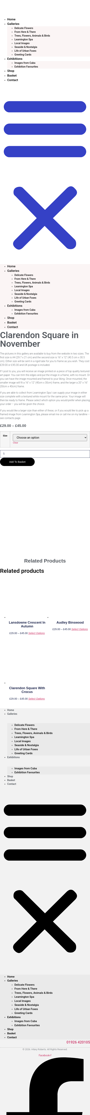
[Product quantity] (45, 454)
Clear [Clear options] (15, 442)
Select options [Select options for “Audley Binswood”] (79, 542)
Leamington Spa (23, 39)
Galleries (13, 24)
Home (11, 19)
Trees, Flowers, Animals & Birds (32, 35)
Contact (12, 80)
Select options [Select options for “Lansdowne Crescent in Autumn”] (36, 546)
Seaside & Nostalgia (25, 47)
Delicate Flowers (23, 28)
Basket (12, 75)
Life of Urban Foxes (25, 50)
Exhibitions (14, 59)
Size (5, 436)
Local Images (22, 43)
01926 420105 (78, 955)
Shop (10, 71)
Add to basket (17, 461)
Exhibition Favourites (26, 66)
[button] (45, 173)
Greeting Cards (22, 54)
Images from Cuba (24, 62)
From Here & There (25, 31)
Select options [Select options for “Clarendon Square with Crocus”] (36, 611)
